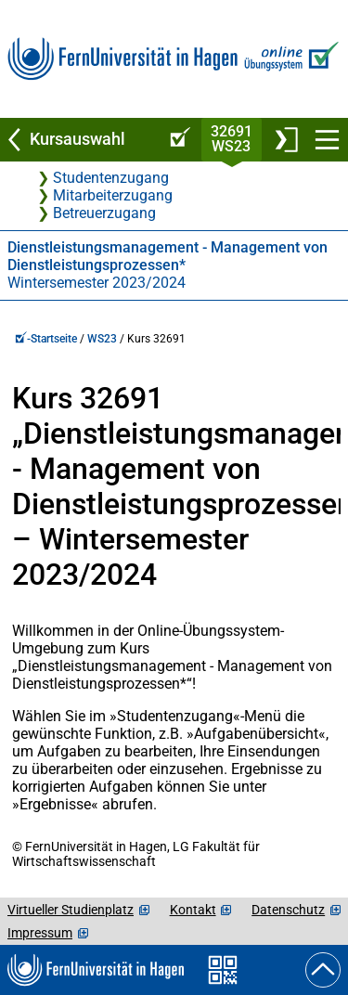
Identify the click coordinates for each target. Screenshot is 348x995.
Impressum (39, 932)
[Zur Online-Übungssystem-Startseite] (289, 59)
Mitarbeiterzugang (113, 195)
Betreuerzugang (104, 213)
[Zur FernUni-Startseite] (122, 59)
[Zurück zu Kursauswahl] (80, 140)
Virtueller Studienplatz (70, 909)
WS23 (102, 338)
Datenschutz (288, 909)
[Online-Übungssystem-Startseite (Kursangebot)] (177, 140)
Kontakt (193, 909)
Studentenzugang (111, 178)
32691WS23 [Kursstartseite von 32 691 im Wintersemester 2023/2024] (231, 139)
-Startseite (46, 338)
